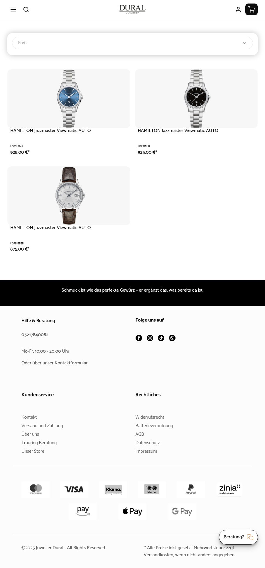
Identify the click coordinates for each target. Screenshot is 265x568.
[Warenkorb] (251, 9)
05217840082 (35, 334)
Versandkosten (156, 554)
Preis (132, 42)
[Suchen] (26, 9)
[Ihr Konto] (238, 9)
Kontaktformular (73, 363)
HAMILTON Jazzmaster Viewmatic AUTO (53, 130)
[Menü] (13, 9)
